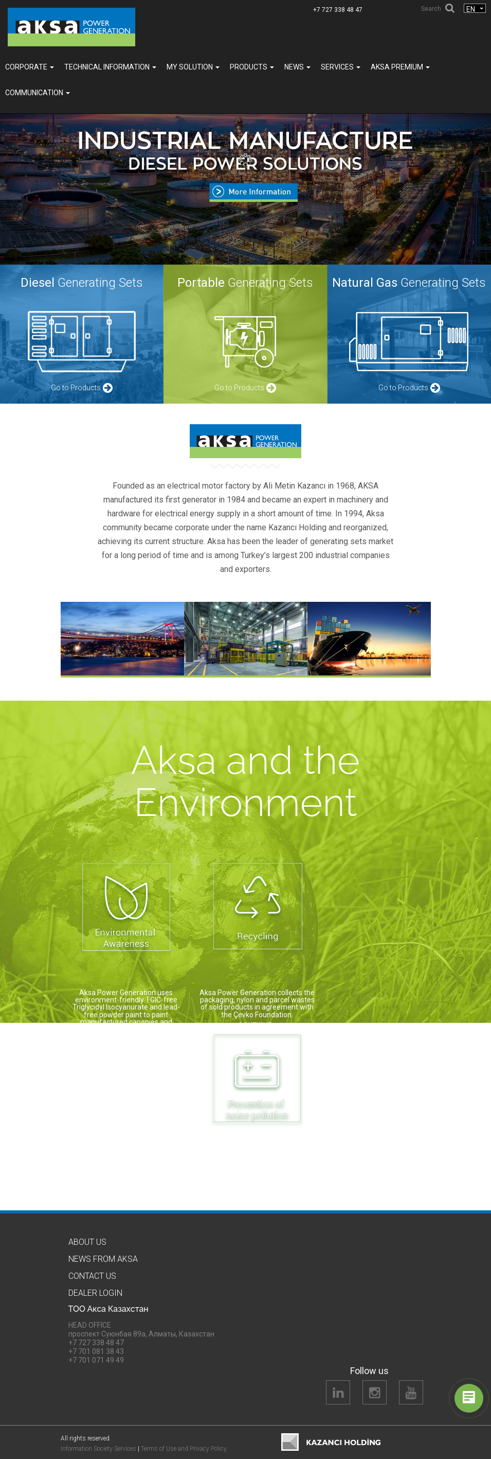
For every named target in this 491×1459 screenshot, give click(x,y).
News (297, 67)
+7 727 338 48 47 (337, 9)
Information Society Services (98, 1448)
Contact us (92, 1276)
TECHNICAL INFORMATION (110, 67)
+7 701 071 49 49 (96, 1360)
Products (252, 67)
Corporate (29, 67)
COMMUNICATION (37, 93)
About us (87, 1242)
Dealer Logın (95, 1293)
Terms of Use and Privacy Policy (184, 1448)
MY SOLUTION (193, 67)
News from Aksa (103, 1259)
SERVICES (340, 67)
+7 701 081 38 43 (96, 1351)
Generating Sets (82, 282)
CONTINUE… (126, 1040)
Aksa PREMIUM (400, 67)
